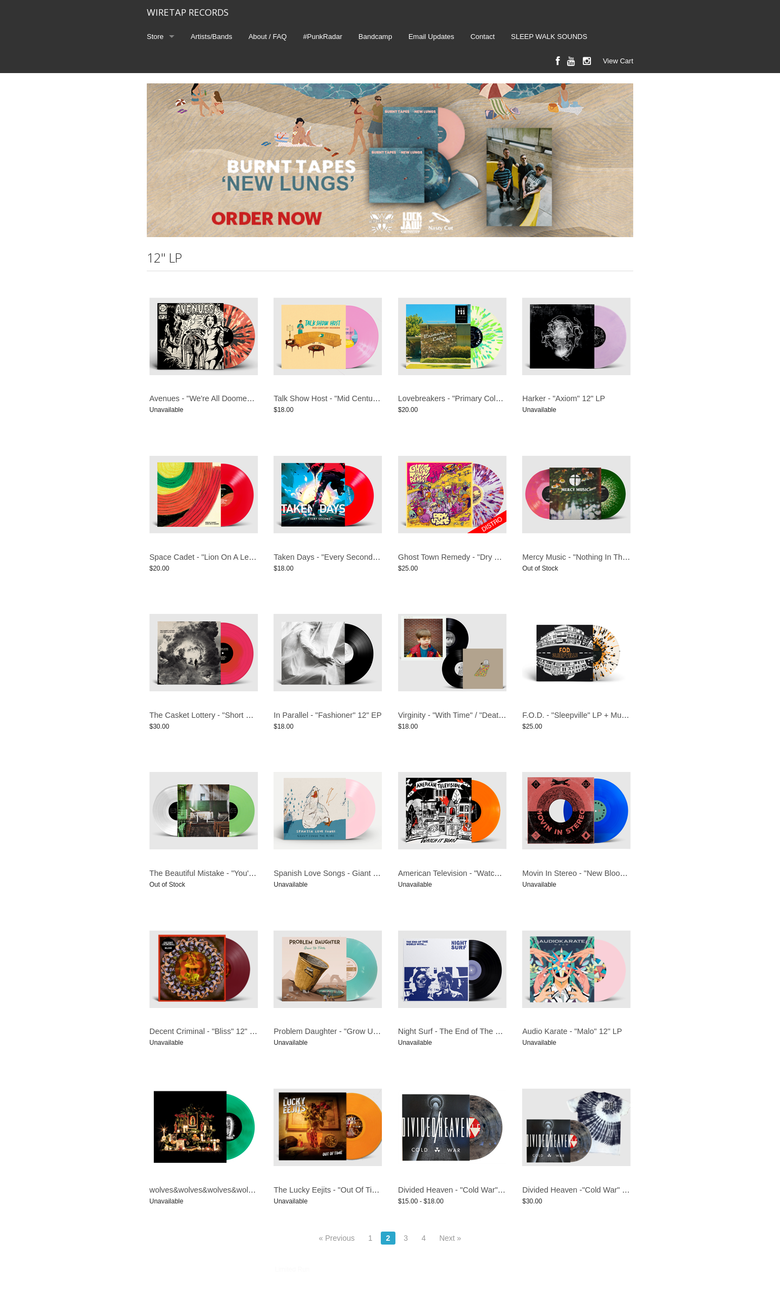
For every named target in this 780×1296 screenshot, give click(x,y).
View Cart (618, 61)
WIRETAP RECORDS (188, 12)
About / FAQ (268, 36)
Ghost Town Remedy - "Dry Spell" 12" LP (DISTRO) (487, 557)
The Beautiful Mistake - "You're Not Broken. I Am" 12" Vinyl (251, 873)
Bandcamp (375, 36)
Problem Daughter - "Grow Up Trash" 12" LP (350, 1031)
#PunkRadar (322, 36)
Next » (450, 1238)
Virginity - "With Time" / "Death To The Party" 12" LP (487, 715)
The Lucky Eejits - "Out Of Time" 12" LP (342, 1190)
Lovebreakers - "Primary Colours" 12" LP (468, 398)
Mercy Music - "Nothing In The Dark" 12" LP (597, 557)
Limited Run (292, 1269)
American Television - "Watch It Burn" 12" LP (475, 873)
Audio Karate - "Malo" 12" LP (572, 1031)
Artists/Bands (211, 36)
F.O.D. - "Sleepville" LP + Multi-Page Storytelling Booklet (619, 715)
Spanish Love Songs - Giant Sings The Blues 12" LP (364, 873)
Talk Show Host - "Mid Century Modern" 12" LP (354, 398)
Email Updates (431, 36)
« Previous (337, 1238)
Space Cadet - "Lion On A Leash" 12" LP (220, 557)
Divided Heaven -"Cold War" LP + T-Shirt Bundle (606, 1190)
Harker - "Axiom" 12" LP (563, 398)
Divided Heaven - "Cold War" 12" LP (460, 1190)
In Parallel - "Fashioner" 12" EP (327, 715)
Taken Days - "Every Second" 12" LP (337, 557)
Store (155, 36)
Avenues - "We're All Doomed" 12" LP (215, 398)
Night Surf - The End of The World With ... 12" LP (482, 1031)
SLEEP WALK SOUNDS (549, 36)
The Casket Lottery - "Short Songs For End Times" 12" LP (249, 715)
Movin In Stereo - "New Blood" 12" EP (587, 873)
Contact (482, 36)
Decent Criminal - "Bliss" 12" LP (204, 1031)
